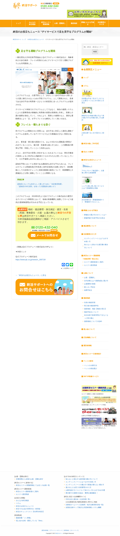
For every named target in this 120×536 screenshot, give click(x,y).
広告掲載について (90, 337)
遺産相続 (74, 23)
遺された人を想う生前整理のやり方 (78, 487)
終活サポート (25, 6)
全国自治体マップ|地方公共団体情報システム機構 (83, 507)
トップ (18, 23)
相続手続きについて (91, 312)
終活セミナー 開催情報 (92, 255)
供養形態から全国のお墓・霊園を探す (29, 479)
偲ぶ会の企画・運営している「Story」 (30, 520)
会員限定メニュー (92, 69)
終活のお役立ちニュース (92, 160)
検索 (95, 52)
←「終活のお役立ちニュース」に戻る (31, 275)
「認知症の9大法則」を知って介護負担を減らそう (36, 186)
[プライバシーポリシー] (56, 530)
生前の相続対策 (89, 302)
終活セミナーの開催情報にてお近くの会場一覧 (33, 485)
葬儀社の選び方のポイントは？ (95, 215)
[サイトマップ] (74, 530)
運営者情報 (88, 345)
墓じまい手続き (89, 287)
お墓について (88, 273)
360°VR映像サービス (91, 376)
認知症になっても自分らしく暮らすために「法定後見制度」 (40, 184)
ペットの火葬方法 (90, 365)
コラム (86, 86)
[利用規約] (66, 530)
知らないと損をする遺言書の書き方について (96, 246)
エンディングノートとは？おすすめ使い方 (96, 239)
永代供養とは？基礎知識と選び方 (96, 281)
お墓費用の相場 (89, 284)
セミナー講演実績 (90, 265)
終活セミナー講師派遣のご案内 (27, 491)
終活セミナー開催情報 (46, 23)
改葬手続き (88, 290)
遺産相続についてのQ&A (93, 321)
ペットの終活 (88, 361)
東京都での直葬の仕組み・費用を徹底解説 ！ (82, 493)
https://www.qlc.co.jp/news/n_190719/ (31, 260)
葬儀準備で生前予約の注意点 (94, 218)
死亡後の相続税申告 (91, 306)
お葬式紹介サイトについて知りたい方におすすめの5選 (85, 490)
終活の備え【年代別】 (92, 143)
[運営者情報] (45, 530)
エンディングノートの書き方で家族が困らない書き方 (85, 484)
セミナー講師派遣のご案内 (93, 262)
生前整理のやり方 (102, 23)
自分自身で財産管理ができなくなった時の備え (96, 316)
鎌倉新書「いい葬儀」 (24, 518)
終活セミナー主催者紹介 (92, 354)
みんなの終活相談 (32, 23)
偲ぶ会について (89, 329)
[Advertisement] (99, 453)
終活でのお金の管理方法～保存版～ (29, 509)
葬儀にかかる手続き (87, 23)
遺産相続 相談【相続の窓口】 (95, 309)
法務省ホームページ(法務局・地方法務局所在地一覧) (85, 505)
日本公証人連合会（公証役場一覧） (78, 499)
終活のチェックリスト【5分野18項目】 (30, 511)
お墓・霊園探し (60, 23)
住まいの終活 (88, 152)
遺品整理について (90, 226)
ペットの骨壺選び (90, 368)
